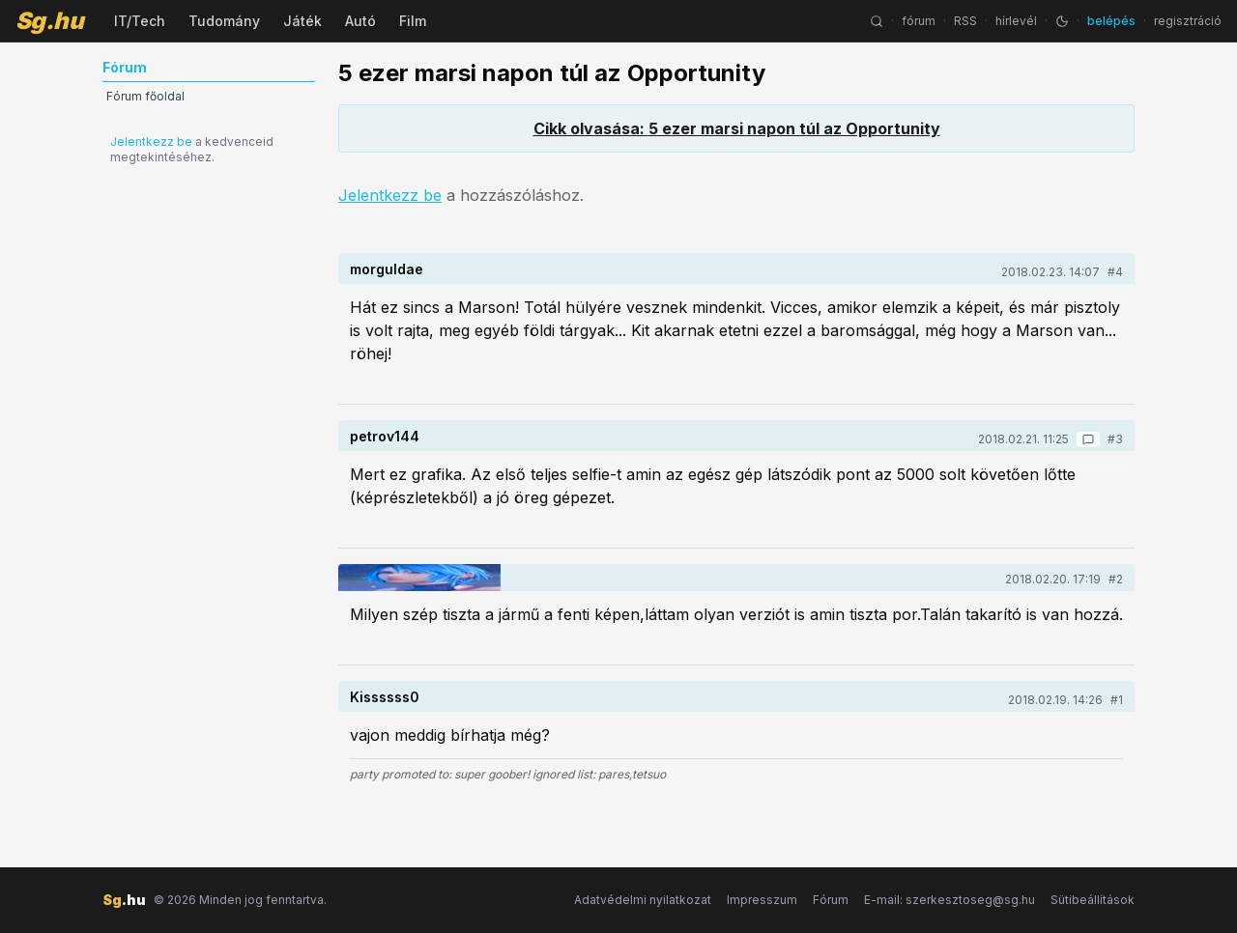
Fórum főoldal (145, 96)
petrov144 (384, 436)
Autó (360, 21)
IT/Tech (139, 21)
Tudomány (224, 21)
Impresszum (762, 899)
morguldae (386, 269)
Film (412, 21)
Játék (302, 21)
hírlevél (1016, 21)
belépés (1111, 21)
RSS (965, 21)
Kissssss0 (384, 697)
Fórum (831, 899)
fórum (918, 21)
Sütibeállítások (1092, 899)
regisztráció (1188, 21)
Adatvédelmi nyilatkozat (642, 899)
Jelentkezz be (151, 141)
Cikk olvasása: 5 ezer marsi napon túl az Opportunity (736, 128)
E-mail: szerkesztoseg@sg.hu (949, 899)
